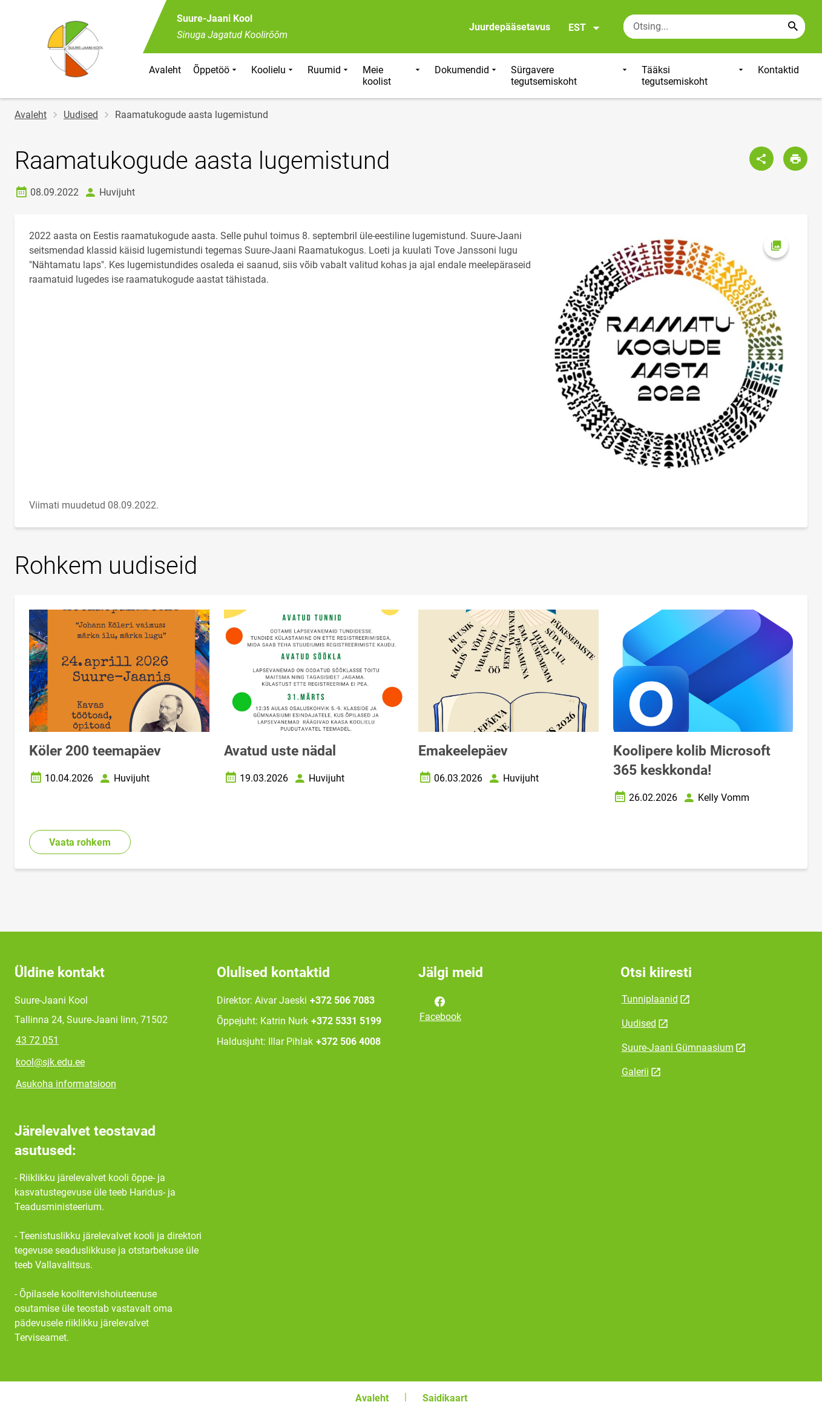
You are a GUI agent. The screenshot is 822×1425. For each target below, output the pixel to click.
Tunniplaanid (650, 999)
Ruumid (328, 75)
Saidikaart (445, 1398)
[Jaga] (761, 158)
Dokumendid (467, 75)
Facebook (440, 1007)
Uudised (81, 114)
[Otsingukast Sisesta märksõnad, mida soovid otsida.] (714, 27)
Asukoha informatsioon (66, 1084)
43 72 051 (37, 1040)
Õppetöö (216, 75)
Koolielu (273, 75)
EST (584, 28)
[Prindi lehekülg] (795, 158)
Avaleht (165, 70)
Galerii (635, 1072)
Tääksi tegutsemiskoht (694, 75)
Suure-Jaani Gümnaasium (678, 1047)
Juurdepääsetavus (509, 27)
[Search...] (793, 26)
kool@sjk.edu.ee (50, 1062)
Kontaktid (778, 70)
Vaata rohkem (80, 842)
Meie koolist (393, 75)
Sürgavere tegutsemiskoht (570, 75)
